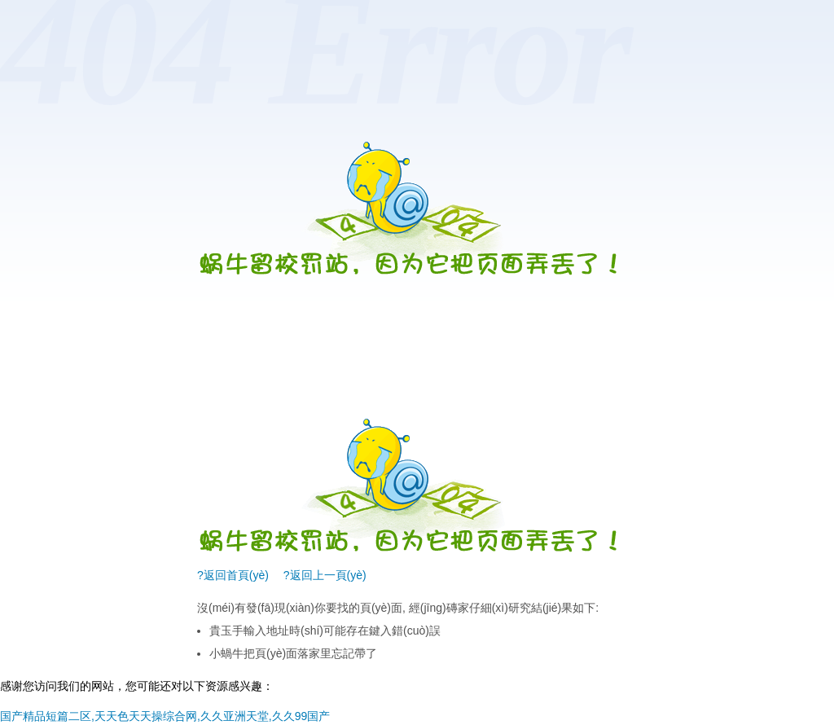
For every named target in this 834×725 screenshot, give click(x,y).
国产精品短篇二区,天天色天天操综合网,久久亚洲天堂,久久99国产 (165, 716)
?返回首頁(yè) (233, 575)
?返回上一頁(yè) (325, 575)
